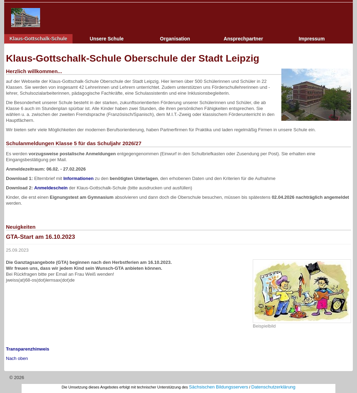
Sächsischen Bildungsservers (218, 387)
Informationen (78, 178)
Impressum (312, 38)
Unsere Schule (106, 38)
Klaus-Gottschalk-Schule (38, 38)
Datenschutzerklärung (273, 387)
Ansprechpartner (243, 38)
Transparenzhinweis (27, 349)
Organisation (175, 38)
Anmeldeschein (51, 187)
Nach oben (17, 358)
